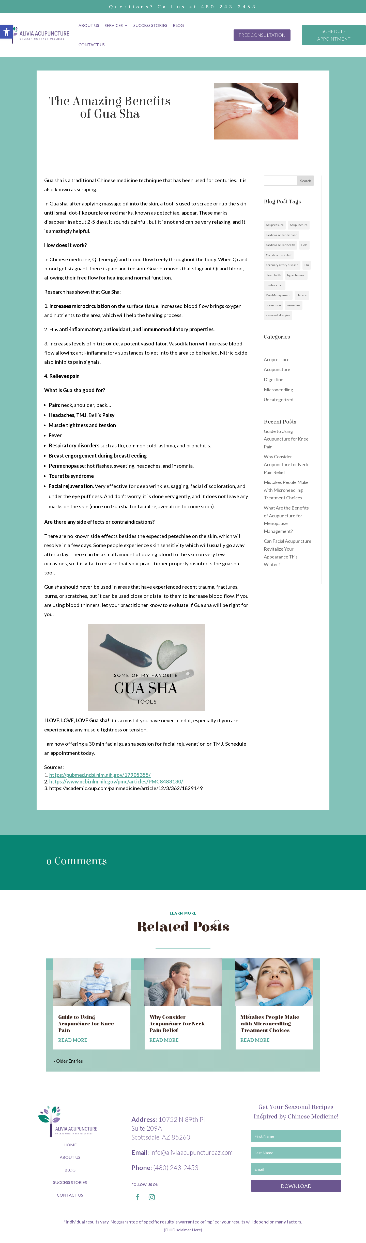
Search (305, 181)
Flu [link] (306, 265)
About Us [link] (89, 25)
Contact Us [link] (92, 44)
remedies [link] (293, 305)
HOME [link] (70, 1144)
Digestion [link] (273, 379)
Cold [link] (304, 245)
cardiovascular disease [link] (281, 235)
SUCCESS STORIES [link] (70, 1182)
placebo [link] (302, 295)
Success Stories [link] (150, 25)
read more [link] (72, 1040)
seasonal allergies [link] (278, 315)
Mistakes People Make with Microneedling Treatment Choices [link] (286, 489)
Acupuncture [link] (299, 225)
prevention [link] (273, 305)
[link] (6, 32)
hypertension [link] (296, 275)
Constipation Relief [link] (279, 255)
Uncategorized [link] (278, 399)
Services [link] (114, 25)
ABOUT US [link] (70, 1157)
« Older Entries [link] (68, 1061)
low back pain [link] (274, 285)
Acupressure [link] (275, 225)
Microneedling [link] (278, 389)
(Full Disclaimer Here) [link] (183, 1229)
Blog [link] (178, 25)
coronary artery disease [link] (282, 265)
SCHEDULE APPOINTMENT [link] (333, 35)
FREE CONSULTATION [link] (262, 35)
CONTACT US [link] (70, 1195)
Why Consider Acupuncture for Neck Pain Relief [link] (286, 464)
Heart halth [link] (273, 275)
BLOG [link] (70, 1169)
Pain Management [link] (278, 295)
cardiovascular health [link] (280, 245)
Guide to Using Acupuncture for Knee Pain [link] (286, 438)
